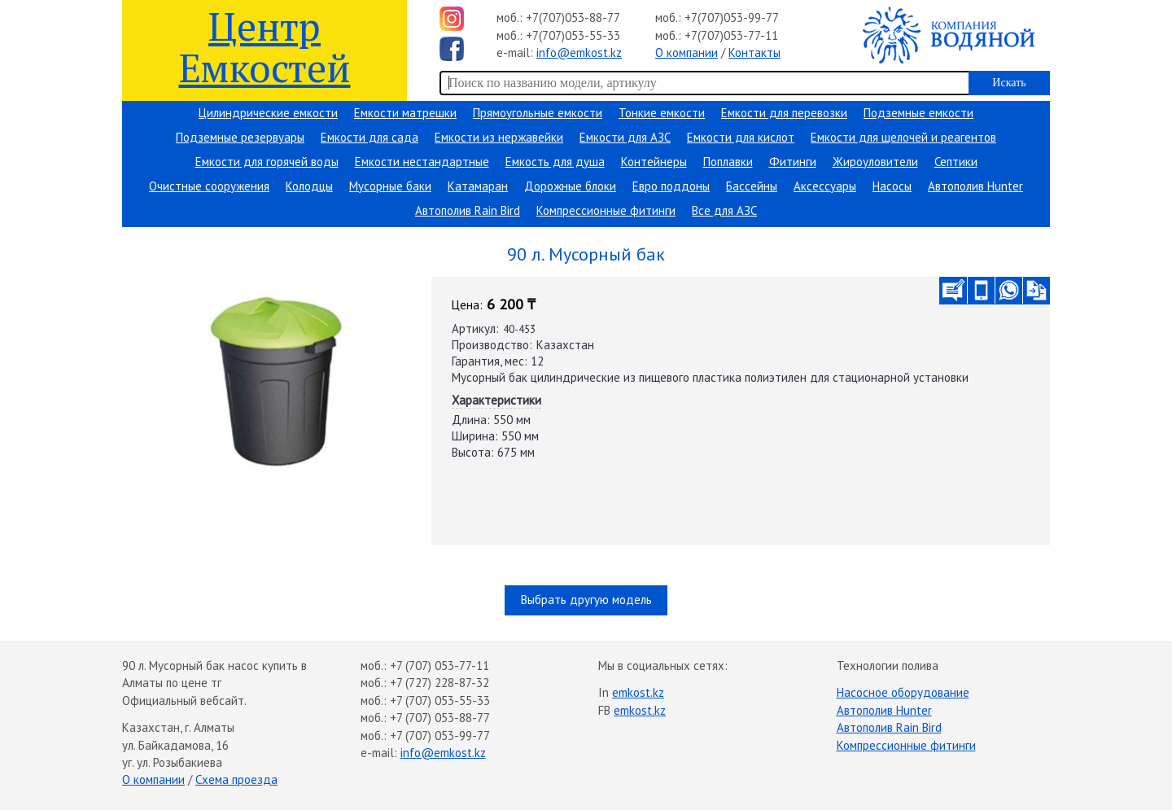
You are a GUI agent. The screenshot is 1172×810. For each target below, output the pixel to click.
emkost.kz (638, 692)
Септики (955, 161)
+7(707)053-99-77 (731, 17)
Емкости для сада (369, 137)
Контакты (754, 52)
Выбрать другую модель (586, 599)
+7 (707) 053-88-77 (440, 717)
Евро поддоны (671, 186)
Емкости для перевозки (784, 112)
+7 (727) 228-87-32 (439, 682)
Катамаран (478, 186)
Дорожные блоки (570, 186)
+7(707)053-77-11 (731, 35)
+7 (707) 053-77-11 (439, 665)
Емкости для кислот (740, 137)
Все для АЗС (724, 210)
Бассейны (751, 186)
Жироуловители (875, 161)
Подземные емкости (918, 112)
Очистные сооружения (209, 186)
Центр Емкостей (265, 46)
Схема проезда (236, 779)
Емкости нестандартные (422, 161)
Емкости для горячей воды (267, 161)
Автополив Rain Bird (467, 210)
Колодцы (309, 186)
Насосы (892, 186)
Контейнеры (654, 161)
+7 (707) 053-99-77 (440, 735)
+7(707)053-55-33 (573, 35)
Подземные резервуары (240, 137)
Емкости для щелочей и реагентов (903, 137)
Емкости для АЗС (625, 137)
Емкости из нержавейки (499, 137)
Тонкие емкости (662, 112)
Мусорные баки (390, 186)
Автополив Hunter (975, 186)
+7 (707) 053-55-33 (440, 700)
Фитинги (792, 161)
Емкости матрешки (405, 112)
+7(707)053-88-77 (573, 17)
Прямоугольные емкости (537, 112)
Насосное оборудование (903, 692)
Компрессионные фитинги (606, 210)
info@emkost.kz (579, 52)
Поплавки (728, 161)
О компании (686, 52)
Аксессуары (825, 186)
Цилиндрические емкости (268, 112)
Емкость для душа (555, 161)
